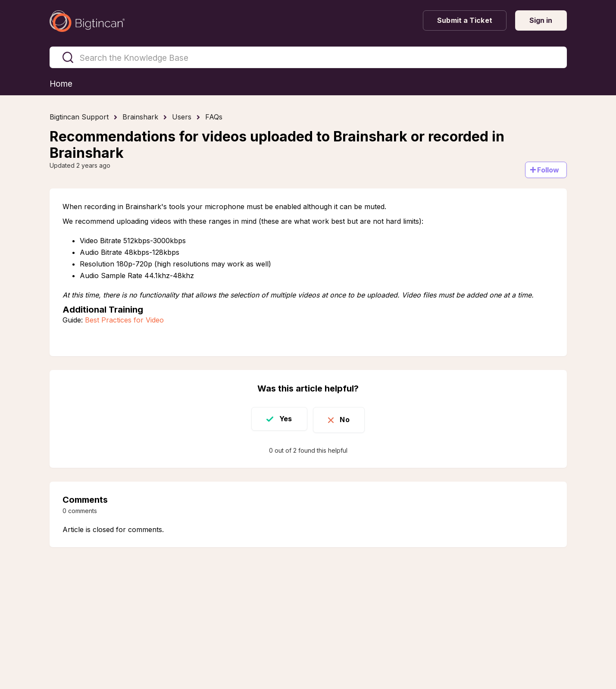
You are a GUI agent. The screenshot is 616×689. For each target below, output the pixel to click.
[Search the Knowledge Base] (308, 57)
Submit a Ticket (464, 20)
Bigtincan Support (79, 117)
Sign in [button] (541, 20)
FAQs (213, 117)
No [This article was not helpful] (348, 419)
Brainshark (140, 117)
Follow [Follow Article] (548, 170)
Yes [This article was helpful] (282, 419)
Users (181, 117)
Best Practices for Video (124, 320)
